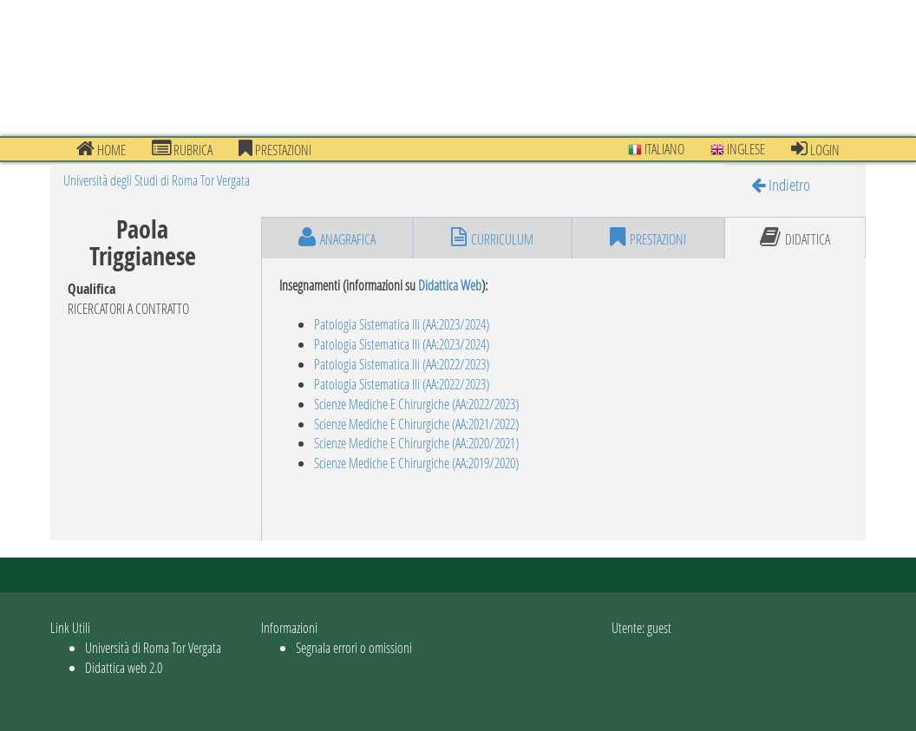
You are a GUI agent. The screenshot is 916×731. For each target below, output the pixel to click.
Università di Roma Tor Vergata (153, 647)
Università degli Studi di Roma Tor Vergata (156, 180)
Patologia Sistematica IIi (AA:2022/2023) (401, 364)
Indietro (780, 184)
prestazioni (275, 149)
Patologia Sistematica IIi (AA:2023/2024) (401, 324)
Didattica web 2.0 (123, 667)
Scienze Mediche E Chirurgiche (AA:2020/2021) (416, 443)
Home (101, 149)
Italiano (656, 149)
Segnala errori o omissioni (354, 647)
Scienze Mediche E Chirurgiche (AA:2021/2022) (416, 423)
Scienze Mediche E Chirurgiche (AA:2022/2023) (416, 404)
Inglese (737, 149)
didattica (795, 237)
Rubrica (182, 149)
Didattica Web (449, 285)
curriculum (492, 237)
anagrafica (337, 237)
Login (815, 149)
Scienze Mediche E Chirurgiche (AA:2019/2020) (416, 463)
